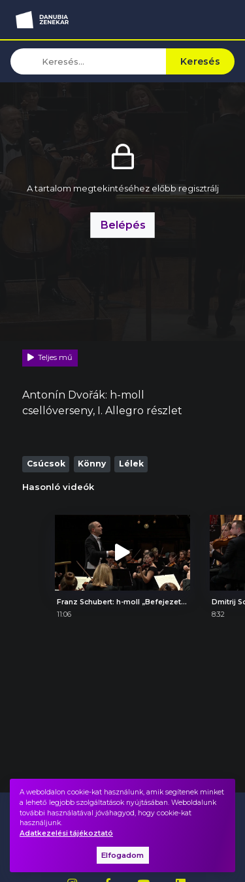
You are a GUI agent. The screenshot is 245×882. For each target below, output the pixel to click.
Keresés (200, 61)
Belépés (123, 224)
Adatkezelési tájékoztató (66, 833)
